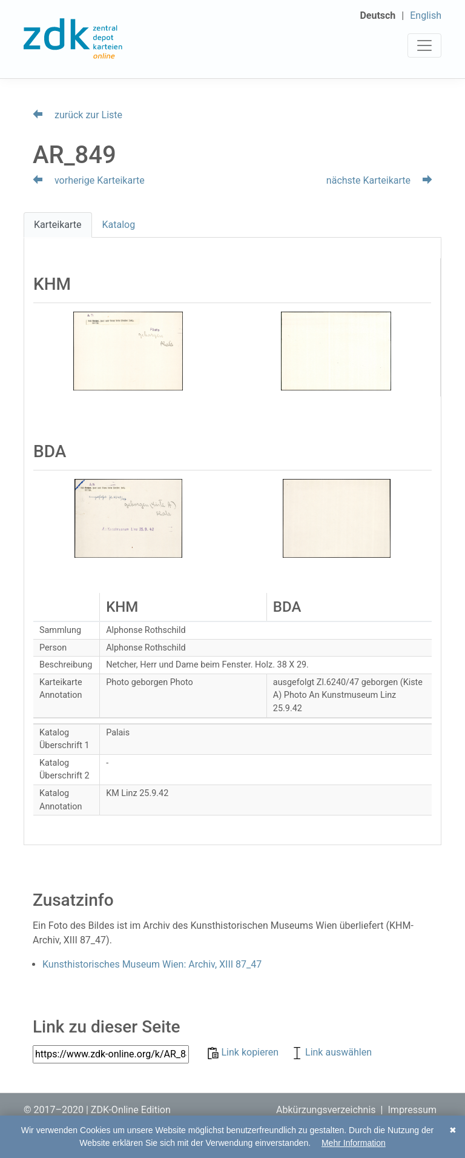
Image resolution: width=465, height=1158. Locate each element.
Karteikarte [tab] (58, 224)
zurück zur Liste (77, 115)
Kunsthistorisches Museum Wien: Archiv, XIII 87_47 (152, 964)
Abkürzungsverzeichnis (326, 1110)
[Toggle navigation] (424, 45)
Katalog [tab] (119, 224)
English (425, 15)
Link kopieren (244, 1052)
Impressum (412, 1110)
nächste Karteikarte (379, 180)
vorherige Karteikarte (89, 180)
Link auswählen (331, 1052)
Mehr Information (354, 1143)
